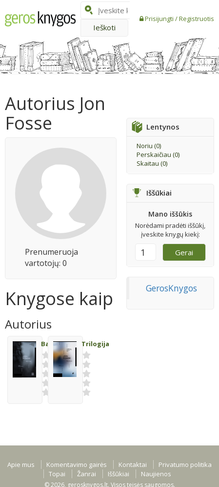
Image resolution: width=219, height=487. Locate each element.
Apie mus (21, 464)
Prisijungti (160, 18)
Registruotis (196, 18)
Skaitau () (152, 163)
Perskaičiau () (158, 154)
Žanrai (86, 473)
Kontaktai (133, 464)
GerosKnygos (171, 288)
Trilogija (95, 343)
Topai (57, 473)
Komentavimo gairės (76, 464)
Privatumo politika (185, 464)
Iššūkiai (118, 473)
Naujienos (156, 473)
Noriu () (149, 145)
